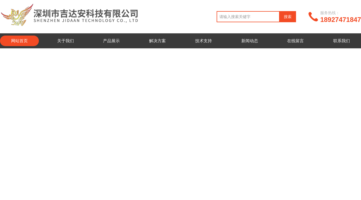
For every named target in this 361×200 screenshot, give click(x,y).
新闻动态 (249, 40)
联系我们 (341, 40)
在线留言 (295, 40)
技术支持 (203, 40)
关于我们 (65, 40)
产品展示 (111, 40)
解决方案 (157, 40)
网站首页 (19, 40)
